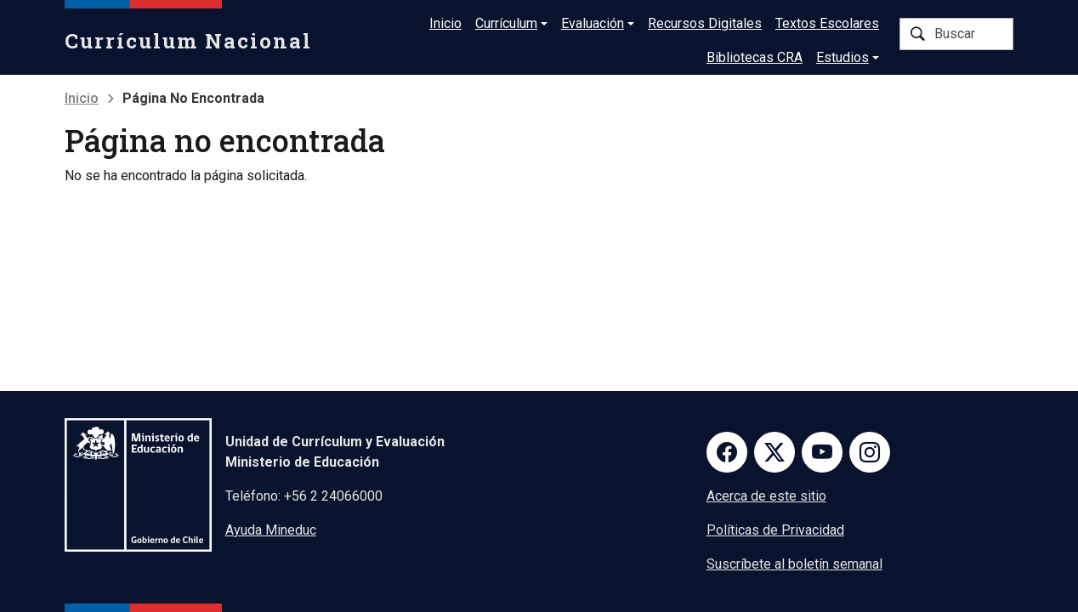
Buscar (917, 34)
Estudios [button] (842, 57)
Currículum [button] (506, 23)
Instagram (869, 452)
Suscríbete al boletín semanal (794, 564)
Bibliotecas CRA (754, 57)
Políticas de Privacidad (775, 530)
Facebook (726, 452)
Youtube (822, 452)
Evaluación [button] (592, 23)
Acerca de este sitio (766, 496)
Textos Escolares (827, 23)
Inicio (445, 23)
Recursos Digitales (705, 23)
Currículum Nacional (188, 40)
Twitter (774, 452)
